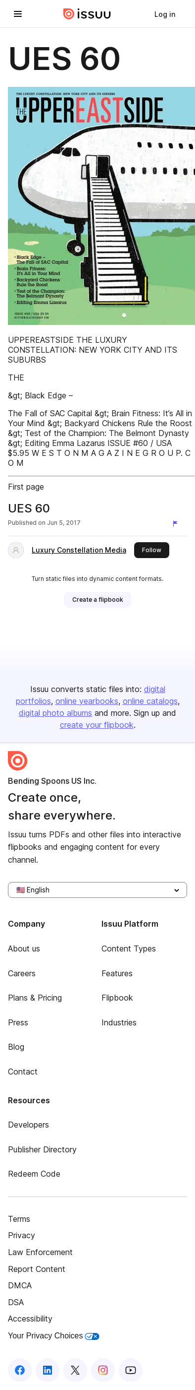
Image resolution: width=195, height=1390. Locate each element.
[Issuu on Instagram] (103, 1370)
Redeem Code (34, 1174)
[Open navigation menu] (18, 14)
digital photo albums (55, 713)
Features (117, 973)
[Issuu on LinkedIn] (47, 1370)
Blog (16, 1047)
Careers (22, 973)
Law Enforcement (40, 1252)
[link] (164, 14)
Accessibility (30, 1319)
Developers (28, 1125)
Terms (19, 1219)
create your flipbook (97, 725)
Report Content (36, 1269)
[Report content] (177, 524)
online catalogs (150, 701)
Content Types (128, 948)
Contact (23, 1071)
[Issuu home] (87, 13)
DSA (16, 1302)
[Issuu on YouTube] (131, 1370)
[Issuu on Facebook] (20, 1370)
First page (26, 487)
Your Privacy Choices (53, 1335)
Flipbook (117, 998)
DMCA (20, 1285)
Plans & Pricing (35, 998)
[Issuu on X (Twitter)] (75, 1370)
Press (18, 1022)
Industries (119, 1022)
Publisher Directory (42, 1149)
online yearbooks (86, 701)
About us (24, 948)
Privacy (21, 1235)
